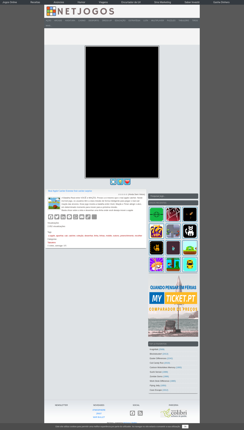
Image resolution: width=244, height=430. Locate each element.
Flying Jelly (155, 385)
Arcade (58, 20)
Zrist (99, 414)
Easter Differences (158, 358)
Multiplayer (157, 20)
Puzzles (171, 20)
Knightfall (154, 349)
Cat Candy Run (157, 363)
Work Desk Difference (159, 381)
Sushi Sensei (156, 372)
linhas (102, 235)
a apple (51, 235)
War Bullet (99, 417)
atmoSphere (98, 410)
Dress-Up (107, 20)
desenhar (89, 235)
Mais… (49, 26)
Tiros (195, 20)
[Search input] (171, 196)
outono (116, 235)
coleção (80, 235)
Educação (120, 20)
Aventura (70, 20)
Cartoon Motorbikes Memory (162, 367)
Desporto (94, 20)
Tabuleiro (184, 20)
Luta (146, 20)
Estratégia (134, 20)
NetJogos (126, 423)
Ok (185, 426)
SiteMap (134, 423)
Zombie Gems (156, 376)
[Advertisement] (119, 36)
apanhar (59, 235)
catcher (72, 235)
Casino (81, 20)
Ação (48, 20)
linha (96, 235)
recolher (138, 235)
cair (66, 235)
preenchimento (127, 235)
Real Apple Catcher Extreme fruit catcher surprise (70, 191)
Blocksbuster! (156, 354)
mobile (109, 235)
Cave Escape (156, 390)
